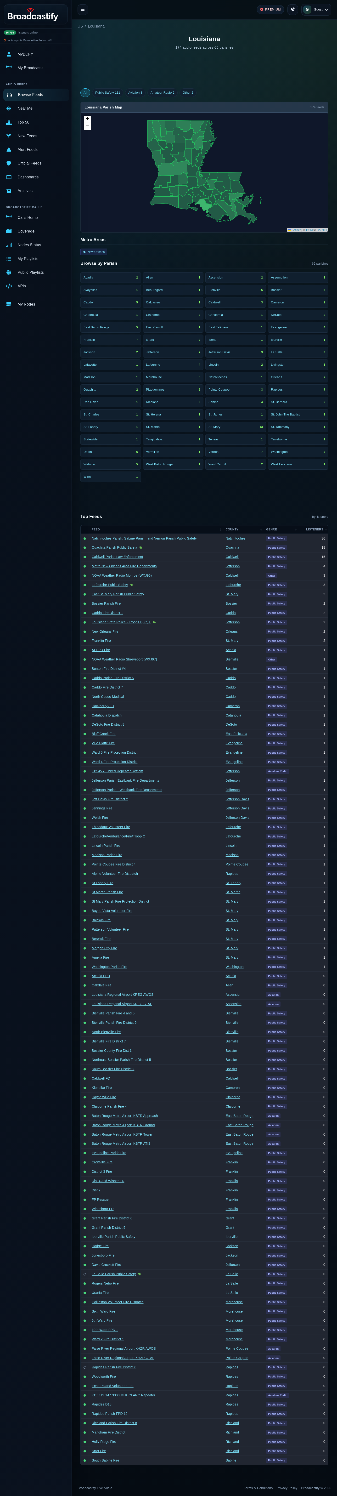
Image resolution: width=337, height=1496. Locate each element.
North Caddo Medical (108, 697)
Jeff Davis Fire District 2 (110, 799)
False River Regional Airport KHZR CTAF (123, 1358)
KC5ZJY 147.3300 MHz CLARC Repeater (123, 1395)
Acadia (231, 650)
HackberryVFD (103, 706)
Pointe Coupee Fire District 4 (114, 864)
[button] (87, 119)
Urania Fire (100, 1293)
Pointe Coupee (237, 864)
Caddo (231, 613)
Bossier (231, 603)
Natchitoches (236, 538)
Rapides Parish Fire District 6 (114, 1367)
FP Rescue (100, 1199)
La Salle (232, 1274)
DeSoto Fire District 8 (108, 724)
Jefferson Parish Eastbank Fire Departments (125, 780)
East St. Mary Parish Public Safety (118, 594)
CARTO (322, 230)
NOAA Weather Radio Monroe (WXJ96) (122, 575)
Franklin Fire (101, 641)
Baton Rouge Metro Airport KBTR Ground (123, 1125)
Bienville (232, 659)
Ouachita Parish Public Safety (114, 547)
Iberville (232, 1237)
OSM (309, 230)
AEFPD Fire (101, 650)
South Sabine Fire (105, 1460)
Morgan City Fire (104, 948)
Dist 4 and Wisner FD (108, 1181)
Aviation (135, 92)
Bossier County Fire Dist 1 (112, 1050)
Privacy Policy (287, 1488)
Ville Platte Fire (103, 743)
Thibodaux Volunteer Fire (111, 827)
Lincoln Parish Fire (106, 846)
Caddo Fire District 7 (107, 687)
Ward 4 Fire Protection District (114, 762)
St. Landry (233, 883)
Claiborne (233, 1097)
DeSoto (231, 724)
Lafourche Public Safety (110, 585)
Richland (232, 1423)
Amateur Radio (162, 92)
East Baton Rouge (239, 1116)
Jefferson (233, 566)
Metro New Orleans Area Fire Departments (124, 566)
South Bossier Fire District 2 (113, 1069)
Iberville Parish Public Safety (113, 1237)
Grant (230, 1218)
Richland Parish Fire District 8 (114, 1423)
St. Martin (233, 892)
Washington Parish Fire (109, 967)
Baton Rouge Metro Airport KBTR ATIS (121, 1143)
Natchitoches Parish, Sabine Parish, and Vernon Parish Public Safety (144, 538)
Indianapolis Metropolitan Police (27, 40)
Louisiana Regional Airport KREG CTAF (122, 1004)
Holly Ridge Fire (104, 1442)
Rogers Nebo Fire (105, 1283)
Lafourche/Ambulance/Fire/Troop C (118, 836)
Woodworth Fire (104, 1376)
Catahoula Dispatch (107, 715)
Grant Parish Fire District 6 (112, 1218)
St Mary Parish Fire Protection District (120, 901)
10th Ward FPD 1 (105, 1330)
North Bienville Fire (106, 1032)
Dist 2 (96, 1190)
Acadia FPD (101, 976)
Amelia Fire (100, 957)
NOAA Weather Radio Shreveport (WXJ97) (124, 659)
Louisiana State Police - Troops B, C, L (121, 622)
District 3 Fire (102, 1171)
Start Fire (99, 1451)
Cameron (233, 706)
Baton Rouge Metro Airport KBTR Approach (125, 1116)
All (85, 92)
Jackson (232, 1246)
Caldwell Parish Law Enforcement (117, 557)
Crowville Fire (102, 1162)
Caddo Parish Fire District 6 (113, 678)
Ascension (234, 994)
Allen (229, 985)
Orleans (232, 631)
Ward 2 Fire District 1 (108, 1339)
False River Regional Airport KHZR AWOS (124, 1348)
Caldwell (232, 557)
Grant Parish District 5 (108, 1227)
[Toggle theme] (292, 9)
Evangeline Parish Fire (109, 1153)
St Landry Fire (102, 883)
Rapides (232, 874)
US (80, 26)
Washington (235, 967)
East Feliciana (236, 734)
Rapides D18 (102, 1404)
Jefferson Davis (237, 799)
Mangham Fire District (108, 1432)
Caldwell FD (101, 1078)
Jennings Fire (102, 808)
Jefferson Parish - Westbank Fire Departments (127, 790)
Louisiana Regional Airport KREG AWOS (122, 994)
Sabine (231, 1460)
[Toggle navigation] (83, 9)
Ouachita (232, 547)
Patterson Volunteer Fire (110, 929)
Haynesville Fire (104, 1097)
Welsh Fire (100, 817)
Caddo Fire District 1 (107, 613)
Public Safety (107, 92)
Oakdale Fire (101, 985)
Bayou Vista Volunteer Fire (112, 911)
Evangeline (234, 743)
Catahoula (233, 715)
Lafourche (233, 585)
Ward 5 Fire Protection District (114, 752)
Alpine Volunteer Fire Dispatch (115, 874)
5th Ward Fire (102, 1320)
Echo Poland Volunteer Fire (113, 1386)
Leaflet (294, 230)
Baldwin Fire (101, 920)
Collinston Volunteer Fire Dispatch (117, 1302)
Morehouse (234, 1302)
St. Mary (232, 594)
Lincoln (231, 846)
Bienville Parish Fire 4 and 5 (113, 1013)
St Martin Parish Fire (107, 892)
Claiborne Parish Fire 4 (109, 1106)
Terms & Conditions (258, 1488)
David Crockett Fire (106, 1265)
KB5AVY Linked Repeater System (117, 771)
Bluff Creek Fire (104, 734)
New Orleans (94, 252)
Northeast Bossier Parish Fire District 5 (121, 1060)
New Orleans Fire (105, 631)
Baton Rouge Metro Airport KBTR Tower (122, 1134)
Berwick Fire (101, 939)
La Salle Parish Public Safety (114, 1274)
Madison (232, 855)
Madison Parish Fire (107, 855)
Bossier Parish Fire (106, 603)
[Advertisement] (204, 73)
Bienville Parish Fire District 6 (114, 1022)
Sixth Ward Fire (103, 1311)
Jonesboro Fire (103, 1255)
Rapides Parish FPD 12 (110, 1414)
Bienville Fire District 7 (109, 1041)
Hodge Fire (100, 1246)
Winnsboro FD (102, 1209)
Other (188, 92)
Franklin (232, 1162)
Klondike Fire (102, 1088)
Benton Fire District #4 (109, 669)
